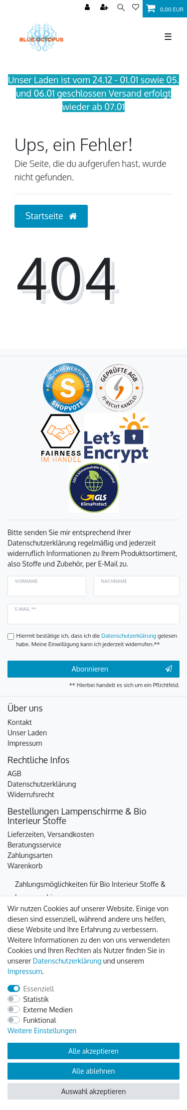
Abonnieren (122, 669)
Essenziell (38, 988)
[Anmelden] (88, 7)
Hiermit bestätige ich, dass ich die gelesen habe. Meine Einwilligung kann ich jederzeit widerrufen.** (97, 640)
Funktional (39, 1020)
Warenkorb (24, 865)
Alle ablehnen (93, 1071)
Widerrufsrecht (30, 794)
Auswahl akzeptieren (93, 1091)
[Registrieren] (105, 7)
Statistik (36, 999)
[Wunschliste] (136, 7)
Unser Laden (27, 732)
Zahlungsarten (29, 855)
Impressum (24, 743)
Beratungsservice (34, 844)
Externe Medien (48, 1009)
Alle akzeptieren (93, 1051)
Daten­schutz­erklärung (67, 961)
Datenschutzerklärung (41, 784)
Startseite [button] (51, 215)
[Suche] (121, 7)
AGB (14, 773)
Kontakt (19, 722)
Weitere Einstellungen (41, 1030)
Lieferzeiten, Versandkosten (50, 834)
